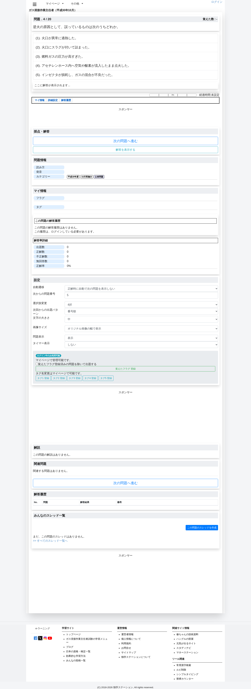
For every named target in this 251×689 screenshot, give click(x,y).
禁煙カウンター (184, 679)
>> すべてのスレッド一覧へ (50, 540)
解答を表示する (125, 149)
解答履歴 (66, 100)
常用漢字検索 (183, 665)
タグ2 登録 (59, 378)
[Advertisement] (125, 418)
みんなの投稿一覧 (76, 660)
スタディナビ (183, 648)
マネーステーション (187, 652)
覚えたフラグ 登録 (125, 368)
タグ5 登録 (106, 378)
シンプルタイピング (187, 674)
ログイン (216, 1)
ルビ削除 (181, 669)
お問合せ (126, 648)
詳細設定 (53, 100)
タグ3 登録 (75, 378)
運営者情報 (127, 634)
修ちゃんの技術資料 (187, 634)
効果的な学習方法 (76, 656)
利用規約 (126, 643)
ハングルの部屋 (184, 639)
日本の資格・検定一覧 (78, 651)
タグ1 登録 (43, 378)
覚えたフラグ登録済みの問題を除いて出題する (66, 364)
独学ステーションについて (136, 657)
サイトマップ (128, 652)
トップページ (73, 634)
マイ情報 (39, 100)
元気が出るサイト (186, 643)
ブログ (69, 647)
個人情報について (131, 639)
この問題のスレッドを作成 (201, 527)
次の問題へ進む (125, 141)
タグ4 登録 (90, 378)
